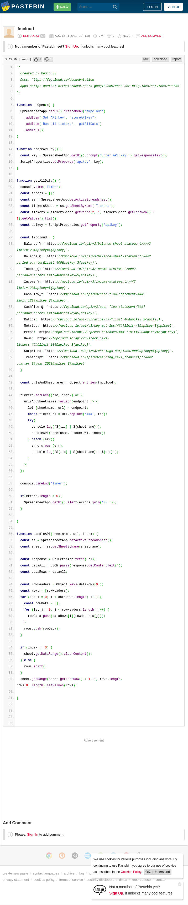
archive (69, 873)
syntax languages (46, 873)
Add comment (152, 35)
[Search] (115, 7)
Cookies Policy (131, 872)
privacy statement (16, 880)
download (160, 59)
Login (152, 7)
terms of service (71, 880)
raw (145, 59)
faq (81, 873)
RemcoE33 (31, 35)
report (177, 59)
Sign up (173, 7)
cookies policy (44, 880)
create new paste (15, 873)
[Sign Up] (99, 889)
